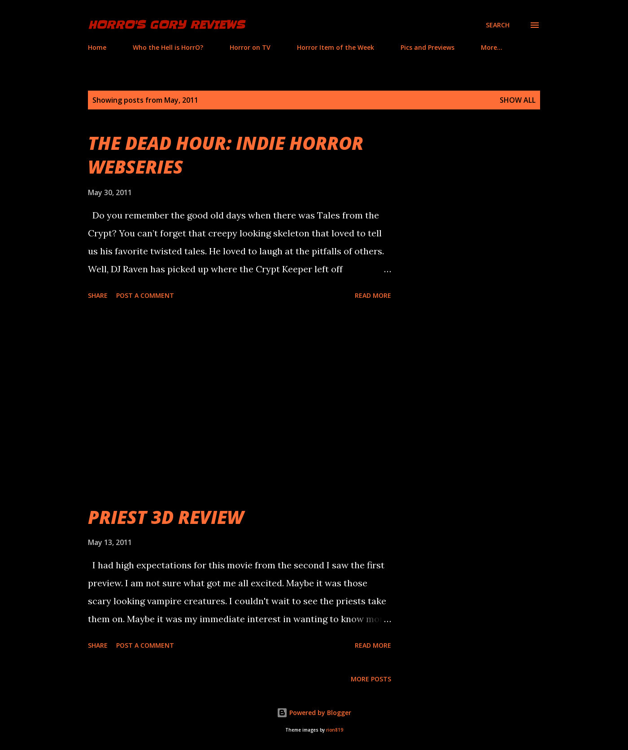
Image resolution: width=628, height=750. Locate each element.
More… (491, 47)
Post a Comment (145, 295)
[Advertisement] (239, 404)
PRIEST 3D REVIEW (166, 517)
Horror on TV (250, 47)
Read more (373, 295)
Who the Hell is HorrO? (168, 47)
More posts (371, 679)
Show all (518, 100)
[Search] (498, 25)
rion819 (334, 730)
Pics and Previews (427, 47)
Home (97, 47)
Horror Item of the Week (335, 47)
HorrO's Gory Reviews (166, 24)
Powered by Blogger (314, 712)
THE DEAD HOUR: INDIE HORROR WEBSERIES (225, 155)
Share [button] (98, 295)
